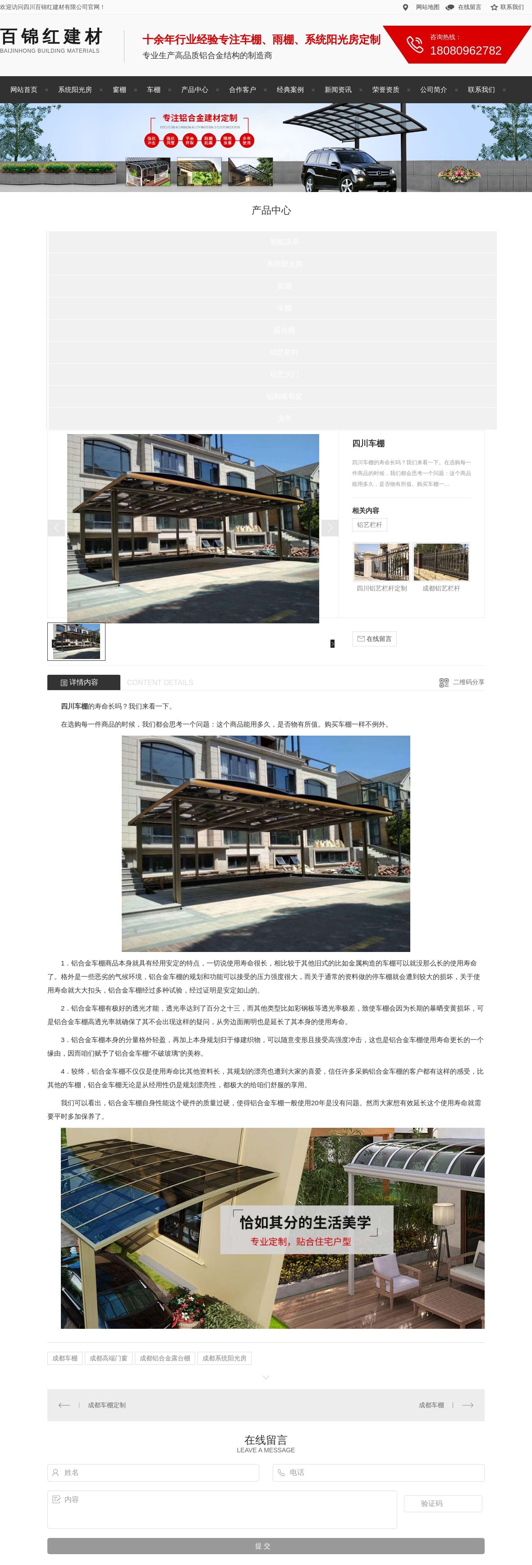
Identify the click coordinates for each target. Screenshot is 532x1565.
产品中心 (194, 89)
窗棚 (119, 89)
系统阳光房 (75, 89)
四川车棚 (74, 706)
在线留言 (470, 7)
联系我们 (512, 7)
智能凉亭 (284, 242)
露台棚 (284, 330)
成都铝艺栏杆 (441, 588)
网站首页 (23, 89)
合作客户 (242, 89)
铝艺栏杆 (284, 352)
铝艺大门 (284, 374)
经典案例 (290, 89)
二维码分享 (469, 682)
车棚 (154, 89)
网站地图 (428, 7)
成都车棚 (65, 1358)
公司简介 (433, 89)
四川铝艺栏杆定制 (382, 588)
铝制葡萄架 (284, 396)
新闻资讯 (338, 89)
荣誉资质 (385, 89)
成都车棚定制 (107, 1405)
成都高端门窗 (109, 1358)
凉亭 (284, 418)
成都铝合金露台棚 (165, 1358)
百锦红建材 (53, 36)
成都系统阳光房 (224, 1358)
